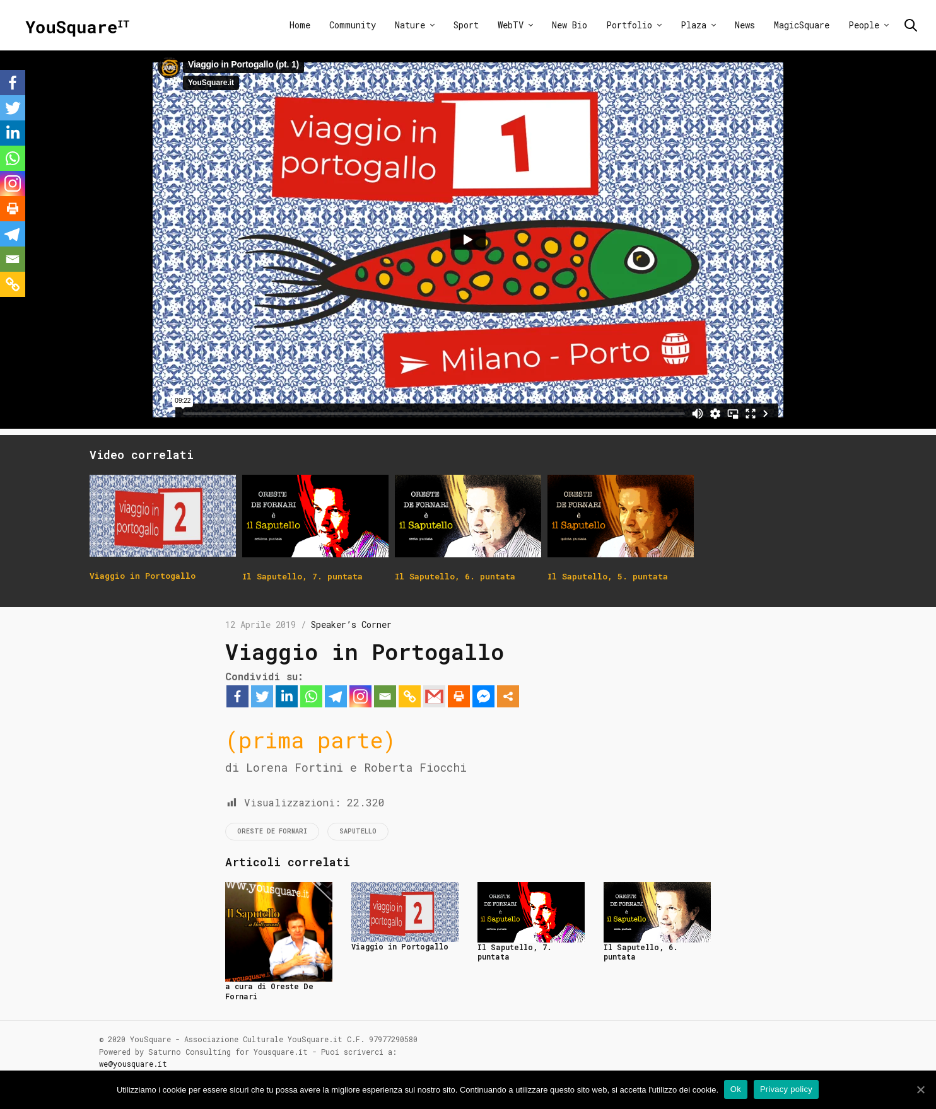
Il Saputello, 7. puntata (514, 952)
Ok (736, 1089)
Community (352, 25)
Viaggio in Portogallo (399, 946)
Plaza (693, 25)
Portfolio (629, 25)
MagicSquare (801, 25)
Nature (410, 25)
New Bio (569, 25)
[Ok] (920, 1089)
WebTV (511, 25)
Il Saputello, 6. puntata (641, 952)
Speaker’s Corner (351, 624)
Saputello (358, 831)
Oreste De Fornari (272, 831)
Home (300, 25)
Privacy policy (787, 1089)
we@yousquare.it (133, 1064)
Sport (466, 25)
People (863, 25)
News (745, 25)
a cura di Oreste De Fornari (269, 991)
